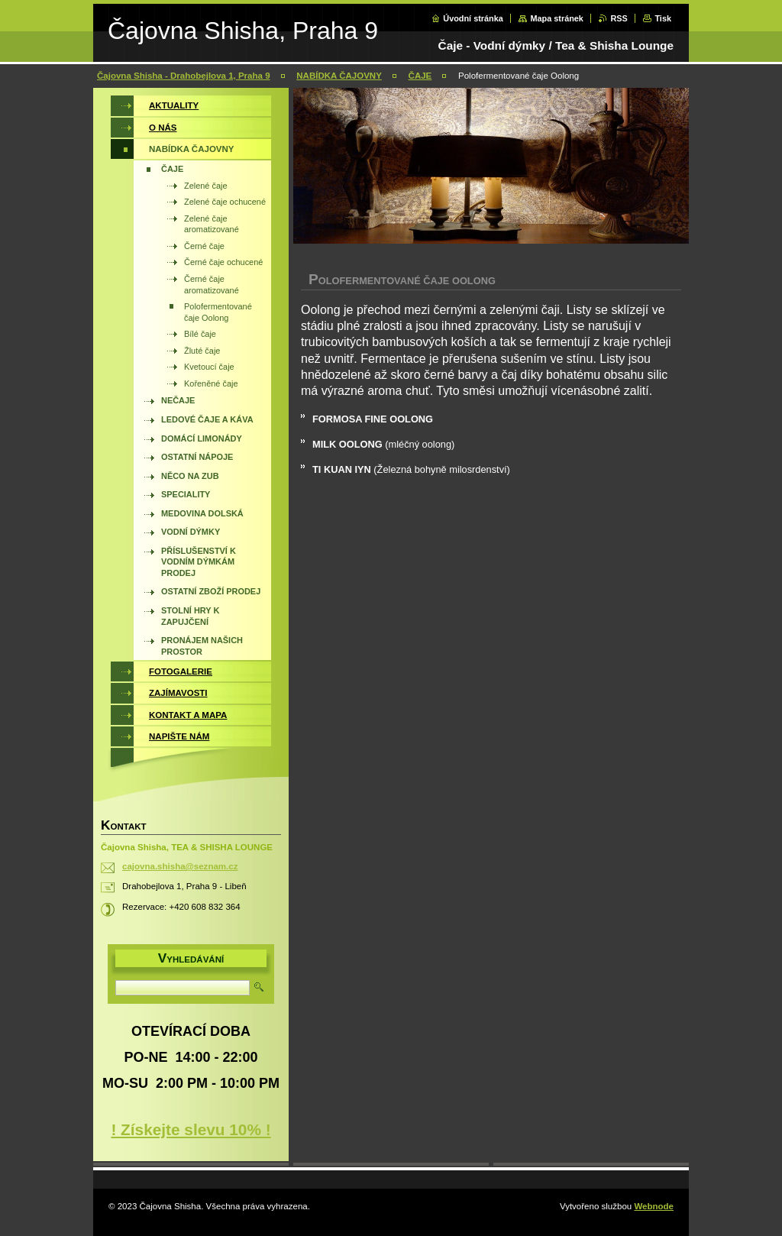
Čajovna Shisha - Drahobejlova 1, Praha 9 (183, 75)
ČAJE (420, 75)
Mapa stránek (556, 18)
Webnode (654, 1206)
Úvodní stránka (473, 18)
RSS (618, 18)
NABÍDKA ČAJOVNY (339, 75)
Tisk (662, 18)
